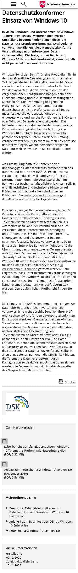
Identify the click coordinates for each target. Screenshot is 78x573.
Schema (62, 172)
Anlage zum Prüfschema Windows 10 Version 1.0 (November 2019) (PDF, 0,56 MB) (38, 473)
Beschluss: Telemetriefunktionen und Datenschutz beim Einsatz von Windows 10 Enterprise (39, 512)
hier (5, 292)
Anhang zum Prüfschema (41, 195)
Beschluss (9, 241)
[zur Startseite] (4, 3)
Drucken (70, 382)
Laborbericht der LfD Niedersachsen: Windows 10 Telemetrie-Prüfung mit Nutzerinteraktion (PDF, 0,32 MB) (36, 450)
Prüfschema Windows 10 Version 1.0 (34, 531)
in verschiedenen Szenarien (32, 267)
